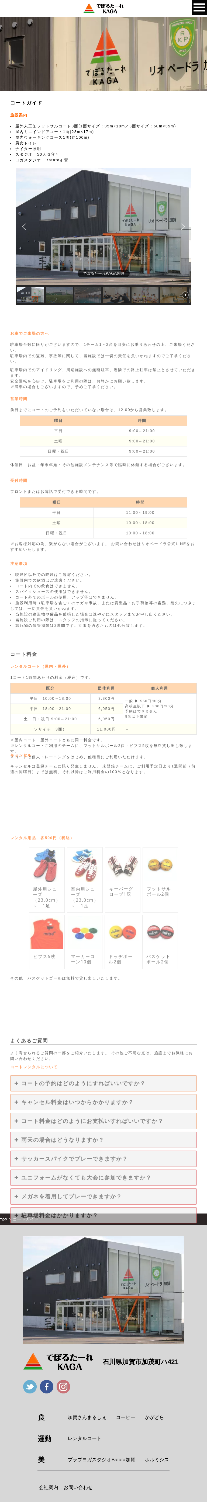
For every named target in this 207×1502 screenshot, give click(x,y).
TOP (3, 1220)
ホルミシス (157, 1459)
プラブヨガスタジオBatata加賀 (101, 1459)
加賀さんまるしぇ (87, 1417)
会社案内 (48, 1487)
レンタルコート (85, 1438)
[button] (24, 226)
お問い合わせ (78, 1487)
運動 (44, 1438)
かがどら (154, 1417)
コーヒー (125, 1417)
